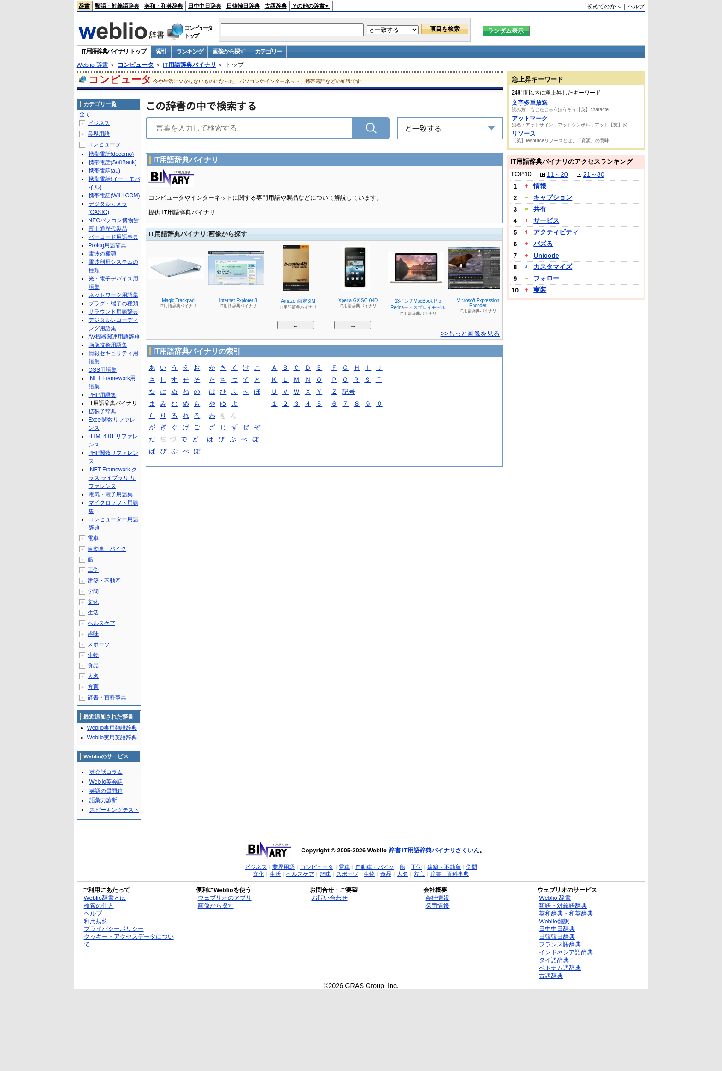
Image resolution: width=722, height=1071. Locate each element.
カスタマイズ (552, 266)
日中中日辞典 (204, 6)
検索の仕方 (99, 905)
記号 (348, 392)
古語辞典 (276, 6)
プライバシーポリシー (114, 928)
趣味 (93, 634)
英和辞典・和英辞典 (566, 913)
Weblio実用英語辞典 (112, 737)
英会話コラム (106, 772)
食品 (93, 665)
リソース (524, 133)
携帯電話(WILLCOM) (114, 195)
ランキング (189, 51)
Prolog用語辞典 (108, 245)
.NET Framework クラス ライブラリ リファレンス (113, 477)
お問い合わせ (330, 897)
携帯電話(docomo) (111, 154)
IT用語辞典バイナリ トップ (114, 51)
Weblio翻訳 (554, 921)
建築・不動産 (104, 580)
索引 (161, 51)
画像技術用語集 (108, 345)
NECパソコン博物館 (114, 220)
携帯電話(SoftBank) (113, 162)
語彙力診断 (103, 800)
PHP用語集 (103, 395)
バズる (543, 243)
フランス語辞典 (560, 944)
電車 (93, 538)
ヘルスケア (101, 623)
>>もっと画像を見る (470, 333)
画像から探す (229, 51)
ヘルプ (636, 6)
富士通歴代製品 (108, 229)
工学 (93, 570)
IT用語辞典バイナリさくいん (440, 850)
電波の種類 (102, 253)
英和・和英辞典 (163, 6)
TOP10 (520, 174)
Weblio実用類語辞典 (112, 728)
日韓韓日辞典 (243, 6)
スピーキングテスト (114, 810)
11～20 (557, 174)
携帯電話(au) (104, 170)
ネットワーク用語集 (113, 295)
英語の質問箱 (106, 791)
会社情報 (437, 897)
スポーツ (99, 644)
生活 (93, 612)
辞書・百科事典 (107, 697)
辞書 (84, 6)
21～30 (593, 174)
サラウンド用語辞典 (113, 312)
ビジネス (99, 123)
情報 (539, 186)
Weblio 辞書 (92, 64)
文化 (93, 602)
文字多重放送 (530, 102)
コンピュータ (136, 64)
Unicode (546, 255)
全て (84, 114)
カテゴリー (268, 51)
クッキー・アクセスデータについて (129, 940)
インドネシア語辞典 (566, 952)
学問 (93, 591)
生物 (93, 655)
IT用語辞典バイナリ (189, 64)
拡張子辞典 (102, 411)
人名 (93, 676)
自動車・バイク (107, 549)
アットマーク (530, 118)
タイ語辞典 (554, 960)
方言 (93, 687)
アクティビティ (556, 232)
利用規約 (96, 921)
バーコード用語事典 (113, 237)
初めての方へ (604, 6)
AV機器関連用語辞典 (114, 336)
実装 (539, 289)
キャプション (552, 197)
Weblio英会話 (106, 782)
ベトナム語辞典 (560, 967)
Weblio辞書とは (105, 897)
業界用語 (99, 134)
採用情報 (437, 905)
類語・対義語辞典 (117, 6)
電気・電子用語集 (111, 494)
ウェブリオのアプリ (225, 897)
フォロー (546, 278)
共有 (539, 209)
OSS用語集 (103, 370)
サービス (546, 220)
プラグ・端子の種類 (113, 303)
